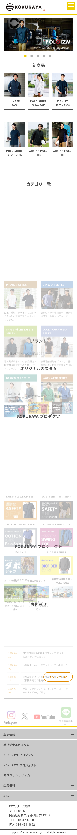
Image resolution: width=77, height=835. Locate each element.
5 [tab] (51, 57)
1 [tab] (26, 57)
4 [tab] (45, 57)
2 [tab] (32, 57)
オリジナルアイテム (16, 775)
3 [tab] (39, 57)
